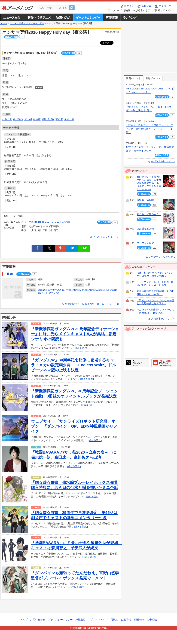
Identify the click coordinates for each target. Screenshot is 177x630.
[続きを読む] (81, 348)
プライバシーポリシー (60, 619)
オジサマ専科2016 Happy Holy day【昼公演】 (46, 222)
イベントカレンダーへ (105, 237)
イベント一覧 (112, 304)
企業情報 (126, 619)
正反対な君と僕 (145, 228)
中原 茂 (8, 273)
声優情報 (111, 17)
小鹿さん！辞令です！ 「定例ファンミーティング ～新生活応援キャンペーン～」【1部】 (149, 129)
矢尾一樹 (69, 119)
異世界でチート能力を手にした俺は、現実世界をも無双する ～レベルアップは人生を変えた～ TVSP (149, 183)
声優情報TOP (71, 304)
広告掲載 (152, 619)
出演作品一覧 (91, 304)
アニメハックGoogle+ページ (163, 362)
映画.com (139, 619)
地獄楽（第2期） (146, 200)
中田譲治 (18, 119)
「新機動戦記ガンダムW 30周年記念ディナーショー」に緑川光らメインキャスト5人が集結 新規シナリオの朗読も (75, 334)
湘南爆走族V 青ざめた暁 (51, 290)
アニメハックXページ (137, 362)
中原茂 (37, 119)
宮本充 (59, 119)
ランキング (130, 17)
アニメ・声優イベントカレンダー (88, 17)
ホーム (3, 23)
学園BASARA (73, 290)
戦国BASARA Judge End (95, 290)
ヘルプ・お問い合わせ (32, 619)
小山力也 (7, 119)
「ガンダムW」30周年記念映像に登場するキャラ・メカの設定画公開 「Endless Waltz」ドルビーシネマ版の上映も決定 (73, 365)
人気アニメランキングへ (162, 257)
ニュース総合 (12, 17)
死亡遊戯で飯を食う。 (149, 214)
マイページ (165, 6)
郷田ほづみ (48, 119)
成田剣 (28, 119)
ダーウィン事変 (145, 243)
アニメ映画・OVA (63, 17)
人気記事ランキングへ (163, 318)
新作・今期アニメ (39, 17)
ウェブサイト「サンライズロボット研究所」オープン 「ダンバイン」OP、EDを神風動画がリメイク (75, 426)
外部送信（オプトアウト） (90, 619)
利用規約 (113, 619)
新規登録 (146, 6)
